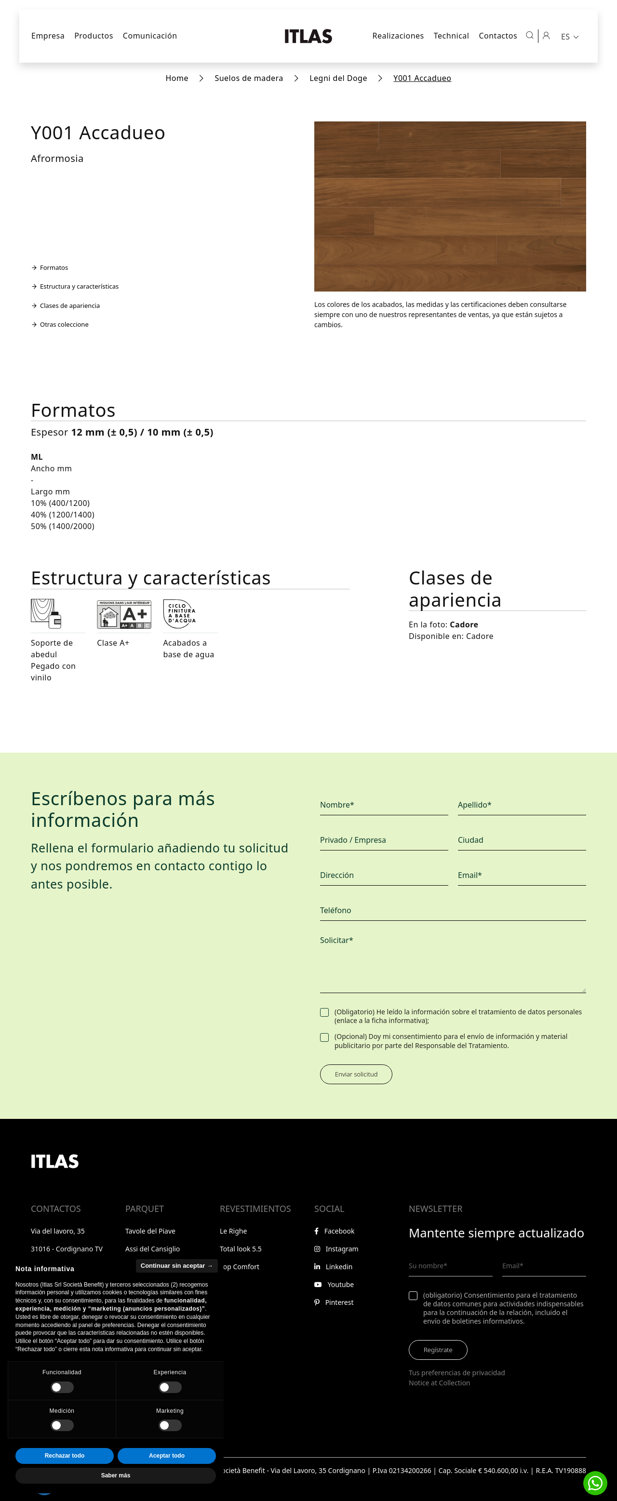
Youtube (334, 1284)
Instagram (336, 1248)
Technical (451, 35)
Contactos (498, 35)
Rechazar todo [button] (65, 1476)
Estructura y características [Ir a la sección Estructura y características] (75, 286)
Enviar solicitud (356, 1074)
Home (176, 78)
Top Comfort (239, 1266)
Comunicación (150, 35)
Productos (93, 35)
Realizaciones (398, 35)
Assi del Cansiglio (152, 1248)
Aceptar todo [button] (167, 1476)
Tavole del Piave (150, 1230)
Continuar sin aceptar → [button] (177, 1285)
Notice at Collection (439, 1382)
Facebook (334, 1230)
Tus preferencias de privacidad (457, 1372)
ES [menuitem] (565, 36)
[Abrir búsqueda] (529, 35)
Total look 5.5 (241, 1248)
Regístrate (438, 1349)
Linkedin (333, 1266)
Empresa (48, 35)
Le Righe (233, 1230)
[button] (595, 1483)
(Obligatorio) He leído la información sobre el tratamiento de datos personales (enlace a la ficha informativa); (458, 1016)
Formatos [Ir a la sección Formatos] (49, 267)
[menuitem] (571, 36)
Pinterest (333, 1302)
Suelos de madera (249, 78)
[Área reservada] (546, 35)
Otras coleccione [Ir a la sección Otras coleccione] (60, 324)
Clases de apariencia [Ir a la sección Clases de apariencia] (65, 305)
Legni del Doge (338, 78)
